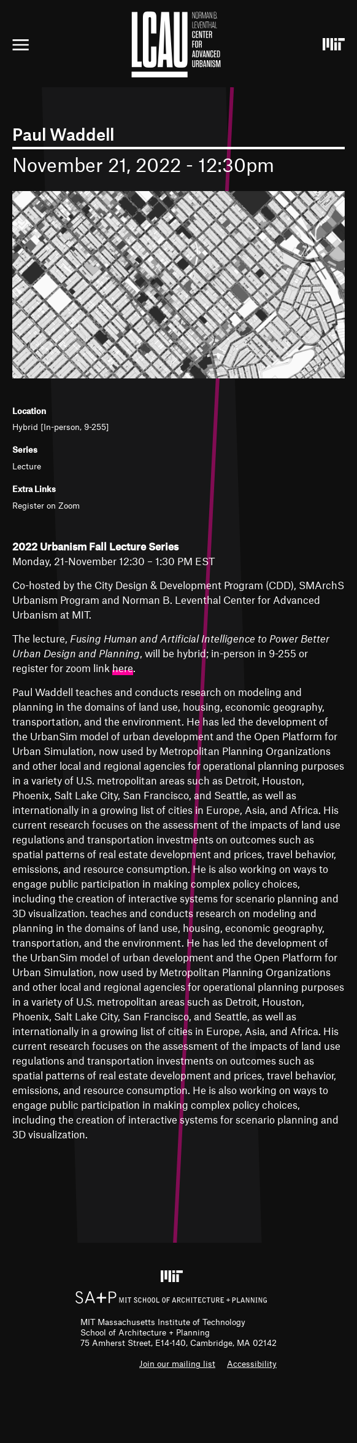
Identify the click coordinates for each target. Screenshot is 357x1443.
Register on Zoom (46, 505)
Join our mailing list (177, 1363)
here (122, 668)
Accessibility (252, 1363)
